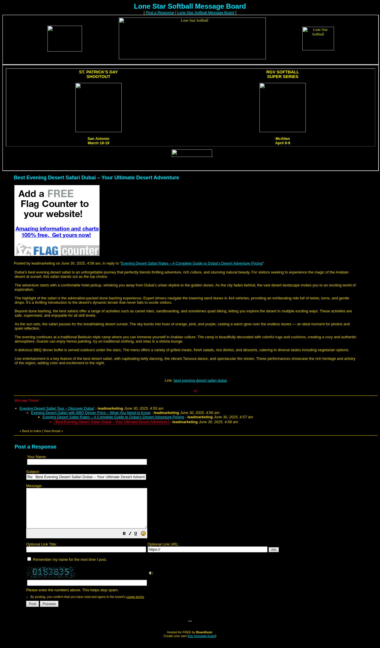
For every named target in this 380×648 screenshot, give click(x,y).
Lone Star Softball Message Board (205, 12)
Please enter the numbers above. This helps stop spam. (199, 542)
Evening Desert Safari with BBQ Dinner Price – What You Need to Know (90, 413)
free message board (202, 643)
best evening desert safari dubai (200, 380)
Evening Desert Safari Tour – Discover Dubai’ (57, 408)
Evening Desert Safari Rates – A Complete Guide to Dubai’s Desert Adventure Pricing (192, 263)
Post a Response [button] (160, 12)
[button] (138, 542)
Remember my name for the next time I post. (67, 567)
